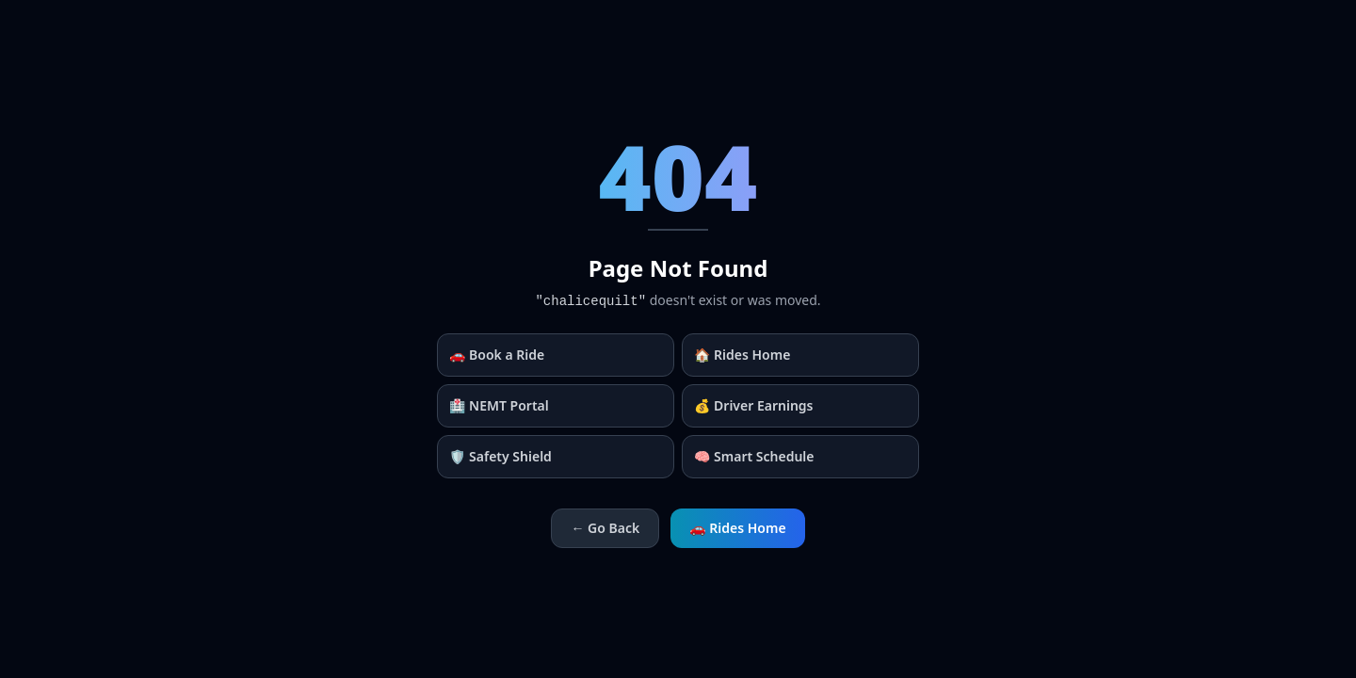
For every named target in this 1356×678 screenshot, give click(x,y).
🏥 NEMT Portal (499, 405)
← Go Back (605, 528)
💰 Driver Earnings (754, 405)
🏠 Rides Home (742, 354)
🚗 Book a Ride (496, 354)
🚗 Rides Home (737, 528)
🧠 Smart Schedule (754, 456)
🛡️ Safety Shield (500, 456)
